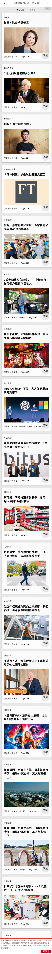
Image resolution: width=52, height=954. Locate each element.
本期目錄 (20, 10)
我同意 (46, 951)
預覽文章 (31, 10)
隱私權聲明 (41, 943)
